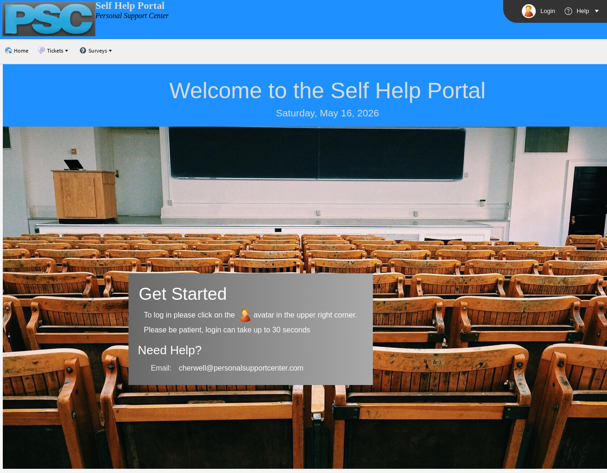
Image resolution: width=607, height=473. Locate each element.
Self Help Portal (130, 5)
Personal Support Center (132, 16)
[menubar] (59, 50)
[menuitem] (16, 50)
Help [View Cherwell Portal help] (577, 11)
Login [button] (538, 11)
